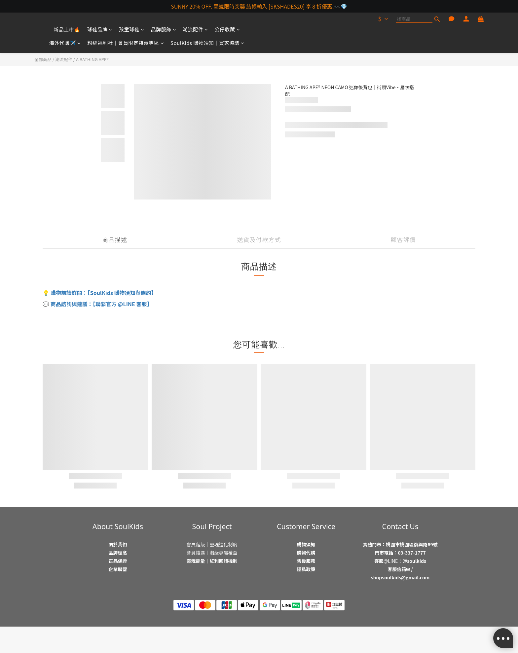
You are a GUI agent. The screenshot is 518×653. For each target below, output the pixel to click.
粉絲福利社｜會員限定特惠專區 (126, 42)
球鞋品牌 (99, 29)
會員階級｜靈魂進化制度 (212, 544)
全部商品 (43, 59)
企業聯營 (118, 569)
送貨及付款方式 (259, 239)
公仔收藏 (227, 29)
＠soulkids (414, 561)
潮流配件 (195, 29)
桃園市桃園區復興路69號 (412, 544)
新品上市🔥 (67, 29)
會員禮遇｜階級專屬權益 (212, 552)
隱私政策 (306, 569)
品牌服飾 (163, 29)
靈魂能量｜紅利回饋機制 (212, 561)
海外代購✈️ (65, 42)
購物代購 (306, 552)
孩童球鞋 (131, 29)
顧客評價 (403, 239)
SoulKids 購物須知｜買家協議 (207, 42)
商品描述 (114, 239)
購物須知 (306, 544)
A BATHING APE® (92, 59)
